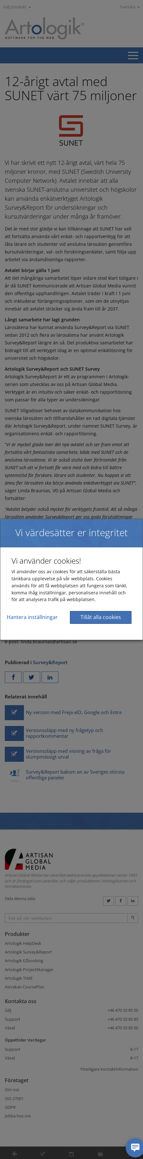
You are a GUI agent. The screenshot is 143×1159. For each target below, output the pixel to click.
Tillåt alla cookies (100, 617)
